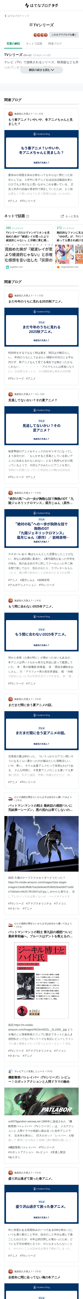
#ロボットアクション (21, 1152)
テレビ (8, 62)
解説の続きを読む (41, 69)
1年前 (38, 493)
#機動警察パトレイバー (22, 1147)
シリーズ (48, 62)
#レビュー (42, 1152)
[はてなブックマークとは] (27, 216)
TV (18, 62)
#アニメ (13, 200)
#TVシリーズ (28, 200)
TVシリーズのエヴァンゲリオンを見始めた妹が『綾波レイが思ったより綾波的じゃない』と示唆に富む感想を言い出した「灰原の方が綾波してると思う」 (28, 236)
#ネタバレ (14, 908)
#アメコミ (60, 903)
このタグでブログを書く (64, 34)
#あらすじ (14, 1157)
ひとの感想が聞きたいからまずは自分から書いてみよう (43, 797)
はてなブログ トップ (16, 16)
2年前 (38, 699)
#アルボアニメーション (22, 584)
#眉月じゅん (27, 580)
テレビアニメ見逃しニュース (29, 1071)
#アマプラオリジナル (39, 903)
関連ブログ (55, 43)
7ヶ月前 (39, 295)
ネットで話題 (34, 43)
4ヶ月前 (39, 113)
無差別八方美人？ (23, 113)
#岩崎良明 (43, 580)
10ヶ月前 (39, 394)
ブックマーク (14, 228)
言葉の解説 (13, 43)
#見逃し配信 (58, 1152)
